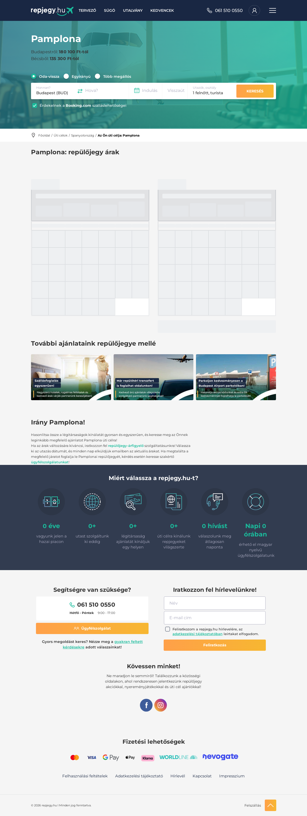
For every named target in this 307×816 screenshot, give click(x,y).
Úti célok (60, 135)
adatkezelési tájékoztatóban (198, 634)
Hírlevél (177, 775)
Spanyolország (82, 135)
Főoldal (44, 135)
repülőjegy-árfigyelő (126, 446)
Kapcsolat (202, 775)
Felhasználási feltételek (85, 775)
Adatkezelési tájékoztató (139, 775)
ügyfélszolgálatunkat (50, 462)
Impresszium (232, 775)
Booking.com (78, 105)
